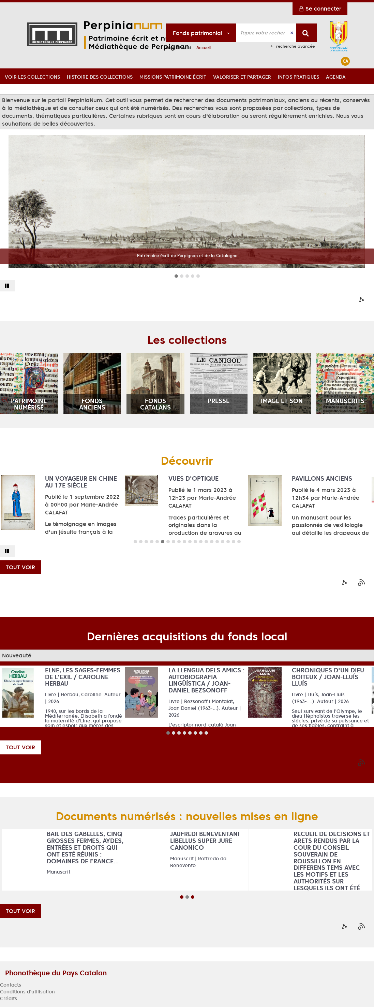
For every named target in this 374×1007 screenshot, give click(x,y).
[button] (32, 76)
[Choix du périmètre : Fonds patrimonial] (201, 32)
